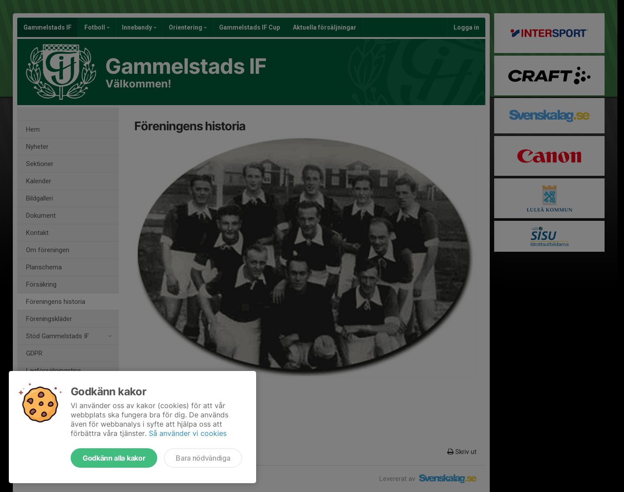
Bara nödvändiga (203, 458)
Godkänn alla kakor (114, 458)
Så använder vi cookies (188, 433)
